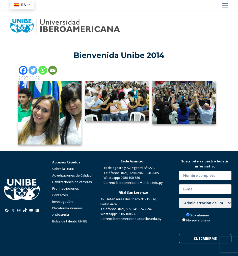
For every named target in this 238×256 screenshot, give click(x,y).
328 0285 (152, 172)
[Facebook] (23, 70)
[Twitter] (33, 70)
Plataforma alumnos (67, 208)
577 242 (146, 209)
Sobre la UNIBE (63, 168)
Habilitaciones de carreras (72, 182)
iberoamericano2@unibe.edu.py (137, 218)
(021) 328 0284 (131, 172)
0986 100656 (127, 214)
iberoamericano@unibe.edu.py (139, 182)
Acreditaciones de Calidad (72, 175)
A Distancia (60, 214)
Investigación (62, 201)
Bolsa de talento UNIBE (69, 221)
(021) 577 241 (128, 209)
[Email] (52, 70)
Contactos (60, 195)
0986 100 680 (130, 177)
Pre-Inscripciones (65, 188)
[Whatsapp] (42, 70)
